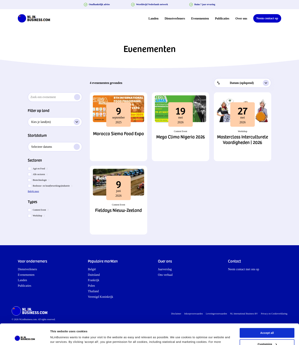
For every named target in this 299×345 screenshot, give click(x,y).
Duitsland (94, 274)
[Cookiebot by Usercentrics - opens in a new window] (25, 337)
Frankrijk (93, 280)
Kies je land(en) (55, 122)
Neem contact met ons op (243, 269)
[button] (118, 126)
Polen (91, 285)
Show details (59, 337)
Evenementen (200, 18)
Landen (153, 18)
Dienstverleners (175, 18)
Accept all (267, 313)
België (92, 269)
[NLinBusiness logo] (35, 18)
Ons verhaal (165, 274)
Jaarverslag (165, 269)
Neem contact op (267, 18)
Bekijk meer (33, 191)
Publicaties (222, 18)
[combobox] (242, 83)
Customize (267, 324)
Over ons (241, 18)
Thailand (93, 291)
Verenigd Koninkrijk (100, 296)
